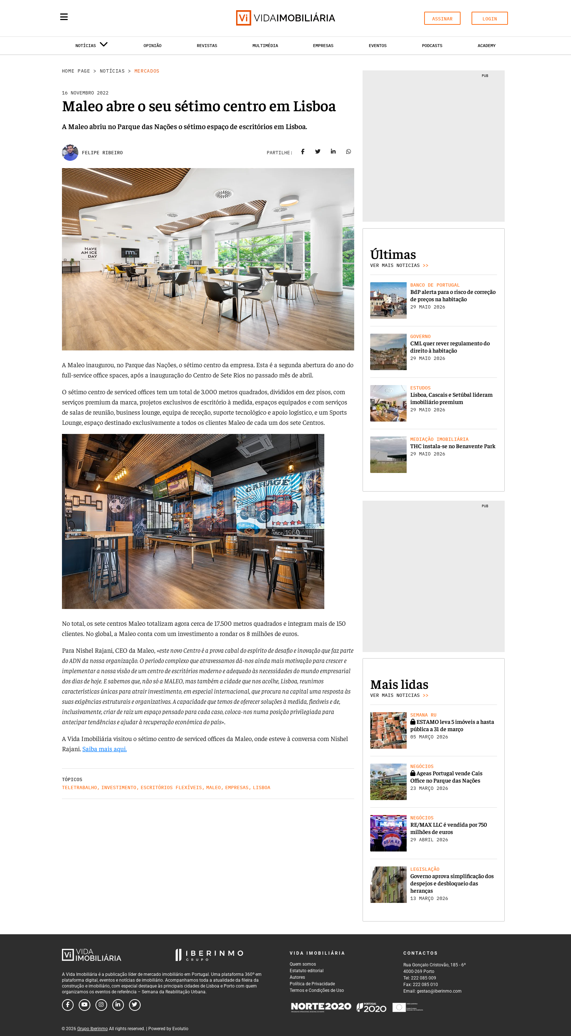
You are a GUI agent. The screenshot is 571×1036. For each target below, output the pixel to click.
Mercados (147, 71)
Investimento (118, 787)
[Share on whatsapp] (348, 153)
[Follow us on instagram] (101, 1005)
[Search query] (106, 18)
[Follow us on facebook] (68, 1005)
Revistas (207, 45)
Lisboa (261, 787)
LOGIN (489, 19)
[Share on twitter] (318, 153)
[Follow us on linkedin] (118, 1005)
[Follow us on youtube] (84, 1005)
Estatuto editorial (307, 970)
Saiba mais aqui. (104, 748)
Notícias (112, 71)
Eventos (378, 45)
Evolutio (180, 1028)
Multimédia (265, 45)
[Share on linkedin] (333, 153)
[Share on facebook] (302, 153)
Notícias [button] (91, 46)
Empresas (323, 45)
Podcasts (432, 45)
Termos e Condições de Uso (317, 990)
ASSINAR (442, 19)
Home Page (76, 71)
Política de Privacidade (312, 983)
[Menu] (64, 17)
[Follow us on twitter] (135, 1005)
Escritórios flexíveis (171, 787)
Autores (297, 977)
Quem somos (303, 964)
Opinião (152, 45)
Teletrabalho (79, 787)
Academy (487, 45)
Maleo (213, 787)
